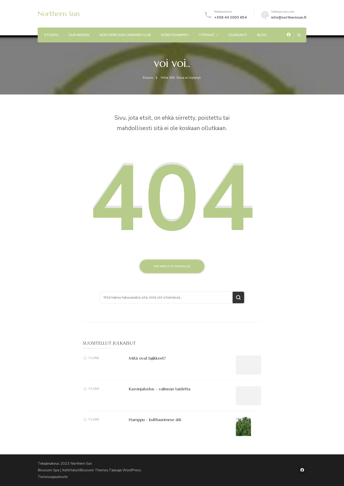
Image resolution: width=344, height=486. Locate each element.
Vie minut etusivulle (172, 266)
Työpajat (207, 35)
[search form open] (299, 35)
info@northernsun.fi (288, 17)
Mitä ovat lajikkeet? (147, 358)
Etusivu (51, 35)
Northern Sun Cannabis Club (125, 35)
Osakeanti (237, 35)
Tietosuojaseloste (53, 476)
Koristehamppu (174, 35)
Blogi (261, 35)
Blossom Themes (93, 470)
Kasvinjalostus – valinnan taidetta (159, 389)
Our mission (79, 35)
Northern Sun (59, 13)
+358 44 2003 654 (230, 17)
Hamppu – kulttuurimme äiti (155, 419)
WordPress (131, 470)
